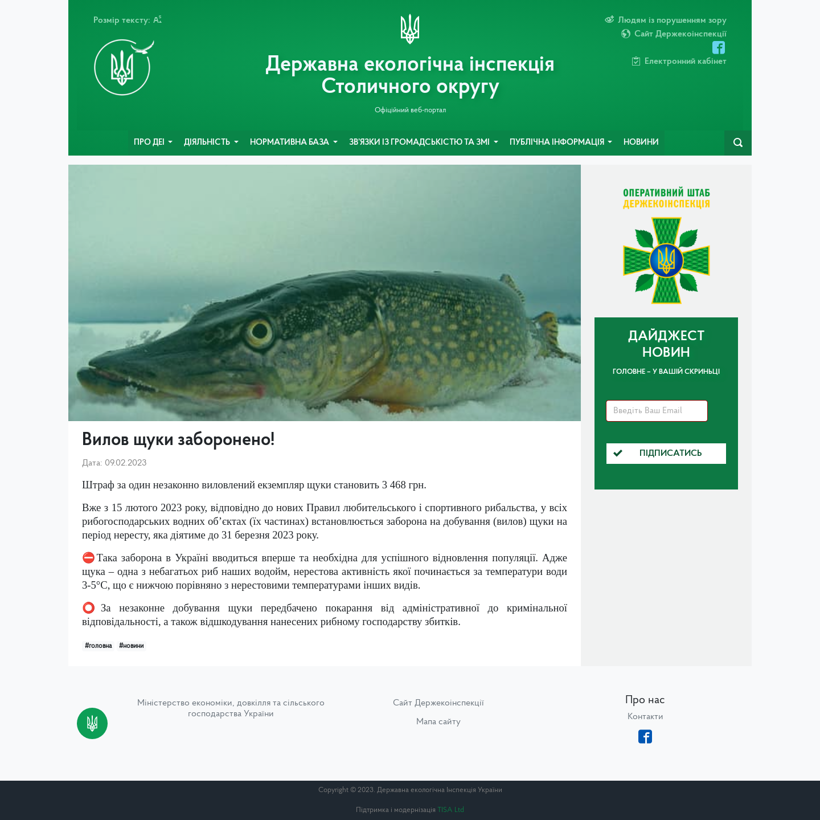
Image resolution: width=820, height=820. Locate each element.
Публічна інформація (558, 142)
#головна (98, 646)
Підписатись (657, 453)
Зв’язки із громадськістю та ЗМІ (420, 142)
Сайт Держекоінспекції (438, 703)
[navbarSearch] (738, 143)
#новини (131, 646)
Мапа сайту (438, 722)
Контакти (645, 716)
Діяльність (208, 142)
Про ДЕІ (150, 142)
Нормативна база (290, 142)
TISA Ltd (450, 810)
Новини (641, 142)
